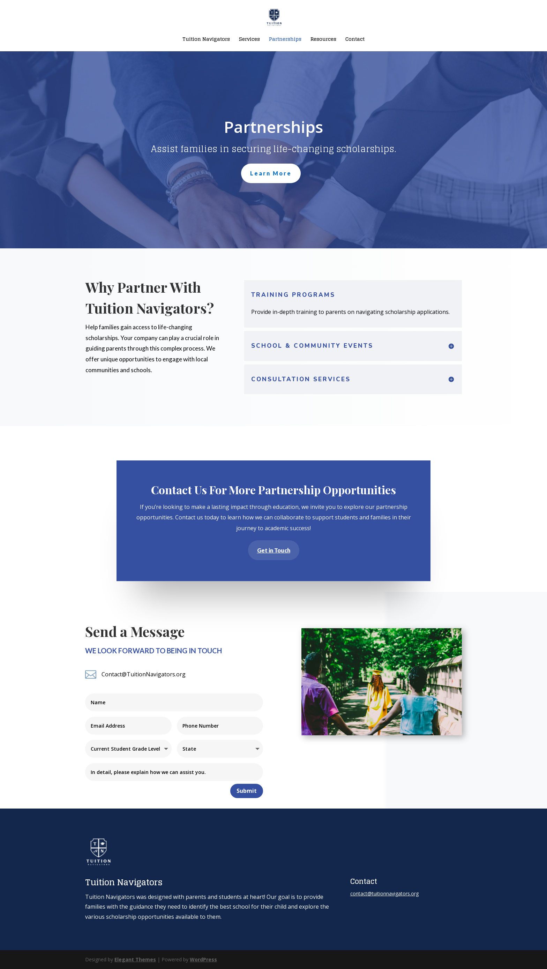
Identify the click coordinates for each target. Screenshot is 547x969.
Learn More (271, 173)
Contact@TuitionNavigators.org (144, 674)
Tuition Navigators (206, 40)
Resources (323, 40)
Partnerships (285, 40)
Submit (247, 791)
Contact (355, 40)
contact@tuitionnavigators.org (384, 893)
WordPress (203, 959)
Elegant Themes (135, 959)
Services (249, 40)
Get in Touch (273, 550)
